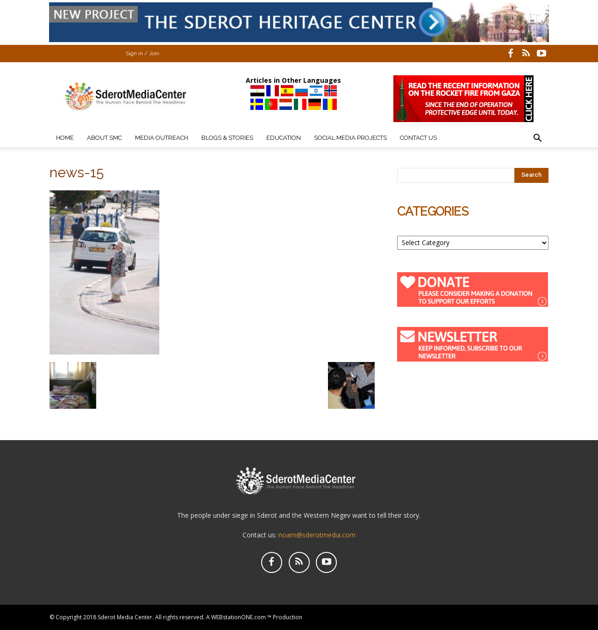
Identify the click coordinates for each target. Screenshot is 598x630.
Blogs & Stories (227, 137)
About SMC (104, 137)
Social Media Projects (350, 137)
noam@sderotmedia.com (317, 534)
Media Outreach (161, 137)
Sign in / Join (142, 54)
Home (65, 137)
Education (283, 137)
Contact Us (418, 137)
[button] (537, 139)
